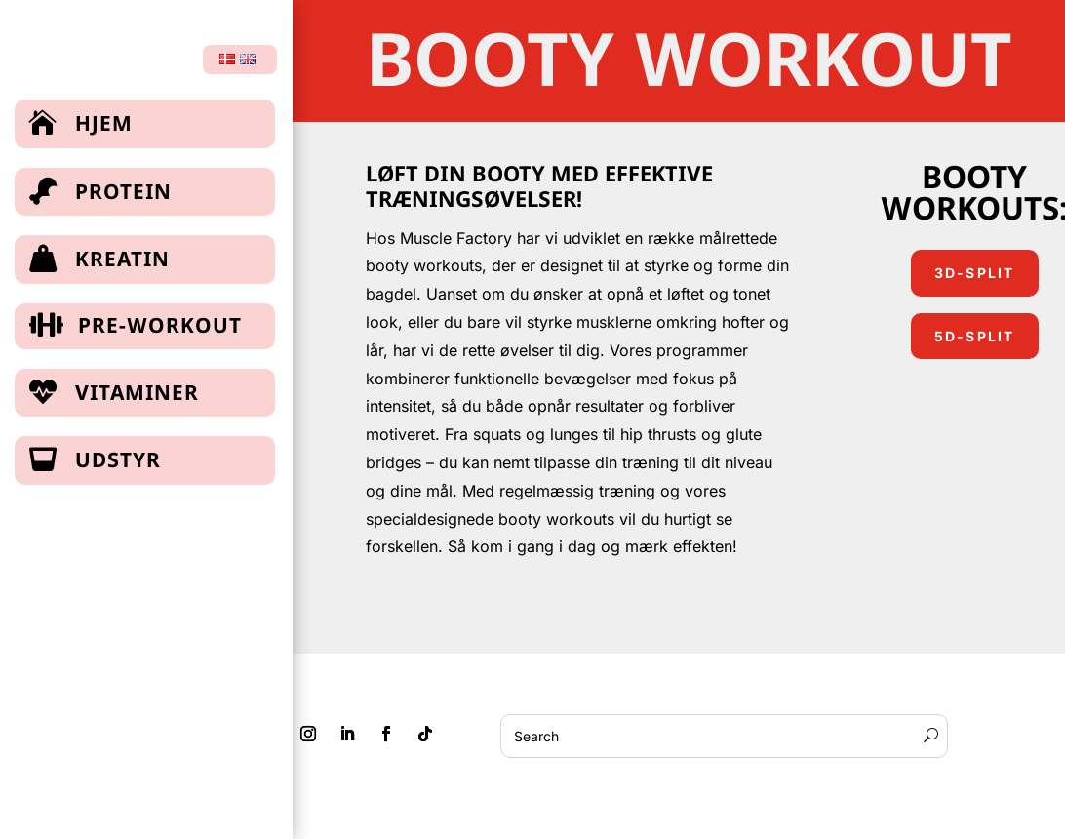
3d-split (974, 272)
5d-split (974, 336)
